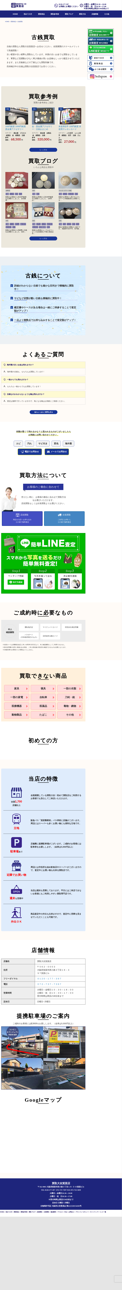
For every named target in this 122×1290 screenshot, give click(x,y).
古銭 (23, 179)
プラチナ (23, 177)
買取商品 (41, 14)
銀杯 (64, 268)
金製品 (8, 179)
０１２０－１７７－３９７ (49, 1052)
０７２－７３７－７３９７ (49, 1057)
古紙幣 (17, 268)
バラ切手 (70, 177)
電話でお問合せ (30, 495)
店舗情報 (95, 14)
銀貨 (20, 237)
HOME (15, 14)
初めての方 (28, 14)
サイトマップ (94, 1285)
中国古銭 (23, 268)
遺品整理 (53, 1285)
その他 (106, 14)
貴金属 (16, 177)
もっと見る (43, 193)
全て (7, 237)
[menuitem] (15, 14)
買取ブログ (69, 14)
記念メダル (42, 271)
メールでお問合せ (57, 495)
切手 (69, 179)
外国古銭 (71, 237)
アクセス (60, 1285)
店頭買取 (39, 1285)
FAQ (65, 1285)
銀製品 (17, 179)
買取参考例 (55, 14)
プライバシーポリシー (82, 1285)
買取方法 (82, 14)
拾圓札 (12, 268)
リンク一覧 (102, 1285)
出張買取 (46, 1285)
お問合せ (71, 1285)
